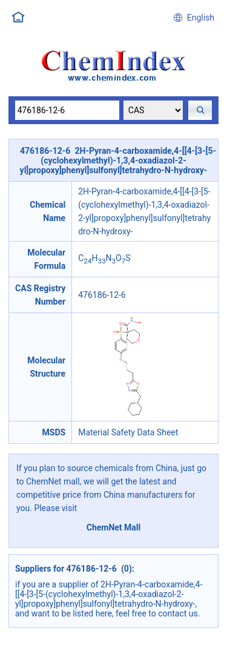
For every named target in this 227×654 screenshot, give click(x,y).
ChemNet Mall (114, 527)
